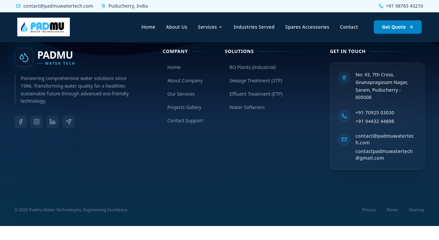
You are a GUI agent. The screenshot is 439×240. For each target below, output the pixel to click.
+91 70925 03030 (375, 112)
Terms (392, 210)
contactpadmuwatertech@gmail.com (384, 154)
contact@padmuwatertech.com (385, 139)
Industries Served (253, 27)
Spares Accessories (307, 27)
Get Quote (398, 27)
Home (148, 27)
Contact (349, 27)
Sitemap (416, 210)
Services (210, 27)
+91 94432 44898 (375, 121)
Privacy (369, 210)
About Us (176, 27)
